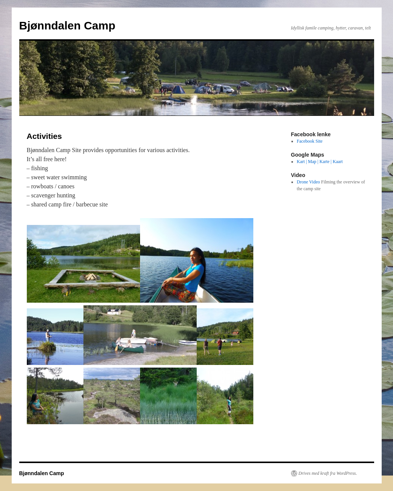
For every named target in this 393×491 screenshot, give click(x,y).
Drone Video (308, 182)
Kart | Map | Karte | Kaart (320, 161)
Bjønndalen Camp (67, 25)
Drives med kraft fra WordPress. (328, 473)
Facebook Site (309, 141)
